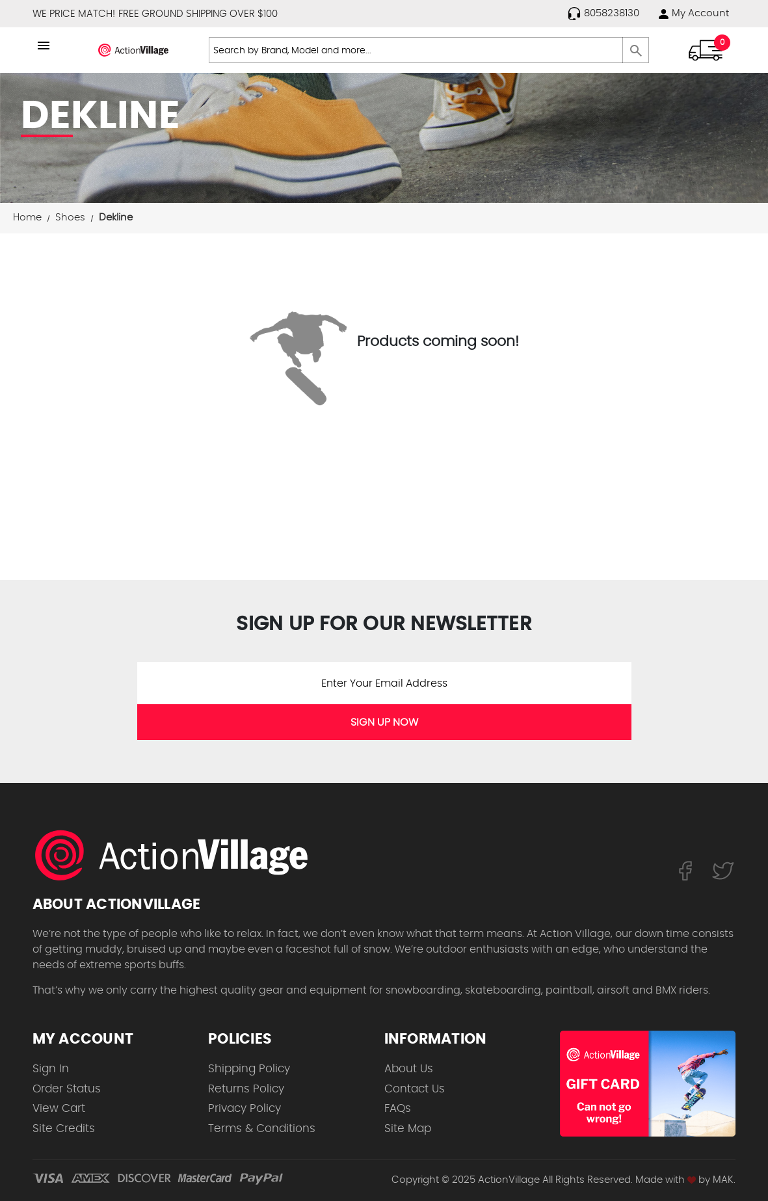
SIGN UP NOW (384, 722)
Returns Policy (246, 1088)
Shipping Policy (249, 1068)
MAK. (724, 1180)
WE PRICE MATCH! (74, 14)
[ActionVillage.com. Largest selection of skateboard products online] (179, 855)
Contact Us (414, 1088)
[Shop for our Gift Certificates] (647, 1084)
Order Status (67, 1088)
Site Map (407, 1128)
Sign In (51, 1068)
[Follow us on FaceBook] (685, 870)
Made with (665, 1180)
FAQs (397, 1108)
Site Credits (64, 1128)
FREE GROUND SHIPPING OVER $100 (198, 14)
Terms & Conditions (261, 1128)
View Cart (59, 1108)
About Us (408, 1068)
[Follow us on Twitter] (723, 870)
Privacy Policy (244, 1108)
